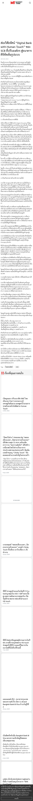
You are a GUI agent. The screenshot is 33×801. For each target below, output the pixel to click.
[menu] (3, 3)
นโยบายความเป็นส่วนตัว (11, 791)
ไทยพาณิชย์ (8, 367)
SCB (17, 367)
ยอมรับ (16, 798)
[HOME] (16, 3)
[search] (30, 3)
